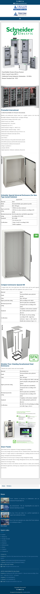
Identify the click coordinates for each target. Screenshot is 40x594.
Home (3, 486)
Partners (9, 486)
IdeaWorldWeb (26, 592)
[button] (4, 97)
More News (4, 527)
